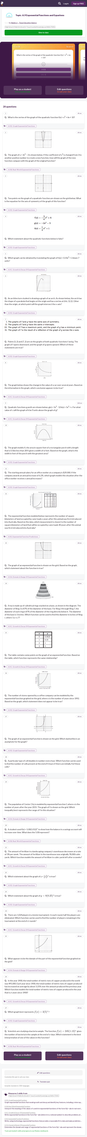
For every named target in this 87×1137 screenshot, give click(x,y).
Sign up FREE (78, 3)
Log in (66, 3)
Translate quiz (43, 1082)
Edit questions (43, 1073)
